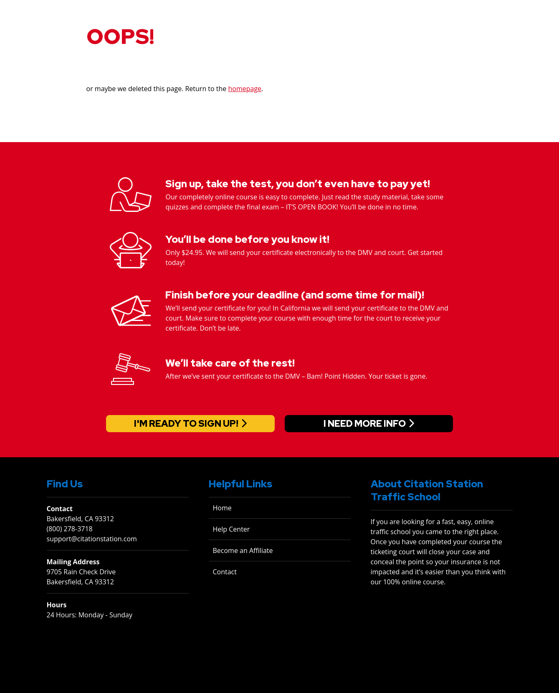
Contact (225, 571)
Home (222, 507)
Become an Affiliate (243, 550)
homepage (245, 88)
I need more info (365, 424)
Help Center (231, 529)
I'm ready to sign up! (186, 424)
